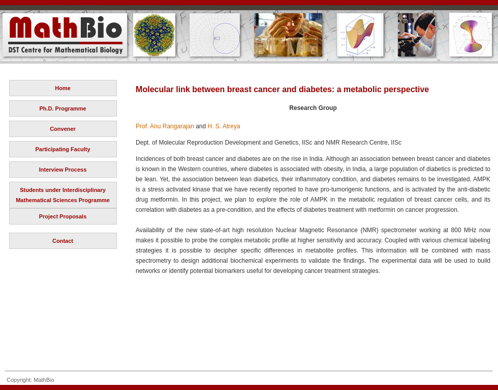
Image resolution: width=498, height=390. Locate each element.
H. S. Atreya (224, 126)
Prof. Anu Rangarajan (165, 126)
